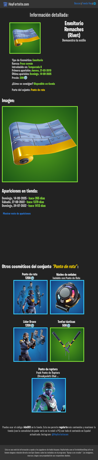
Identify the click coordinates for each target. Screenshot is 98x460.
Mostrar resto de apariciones (17, 213)
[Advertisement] (49, 239)
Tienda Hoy (87, 3)
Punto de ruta (38, 90)
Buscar (77, 3)
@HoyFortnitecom (60, 434)
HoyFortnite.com (19, 4)
